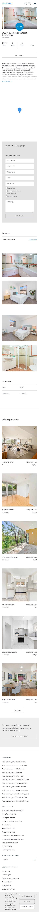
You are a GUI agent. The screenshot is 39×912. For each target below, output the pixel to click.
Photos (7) (21, 55)
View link (33, 240)
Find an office (7, 882)
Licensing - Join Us (8, 889)
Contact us (6, 871)
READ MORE (6, 81)
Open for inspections (9, 814)
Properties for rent (8, 832)
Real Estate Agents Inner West (12, 776)
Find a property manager (10, 878)
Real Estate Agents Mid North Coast (14, 783)
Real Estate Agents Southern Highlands (15, 794)
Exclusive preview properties (12, 821)
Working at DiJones (8, 850)
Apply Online (6, 885)
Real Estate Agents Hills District (13, 769)
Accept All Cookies (27, 906)
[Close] (36, 895)
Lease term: (5, 394)
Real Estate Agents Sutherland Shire (14, 797)
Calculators (6, 825)
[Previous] (2, 18)
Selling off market (8, 818)
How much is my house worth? (12, 811)
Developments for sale (10, 843)
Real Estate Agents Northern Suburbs (15, 790)
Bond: (4, 387)
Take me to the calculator (19, 736)
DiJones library (7, 846)
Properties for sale (8, 828)
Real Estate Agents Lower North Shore (15, 780)
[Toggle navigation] (34, 3)
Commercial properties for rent (13, 839)
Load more (17, 710)
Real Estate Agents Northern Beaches (15, 787)
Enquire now (19, 216)
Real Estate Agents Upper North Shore (15, 801)
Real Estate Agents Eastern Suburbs (14, 765)
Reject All (27, 901)
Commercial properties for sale (13, 835)
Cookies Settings (27, 896)
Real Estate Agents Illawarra (12, 772)
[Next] (37, 18)
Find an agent (6, 875)
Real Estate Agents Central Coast (13, 762)
